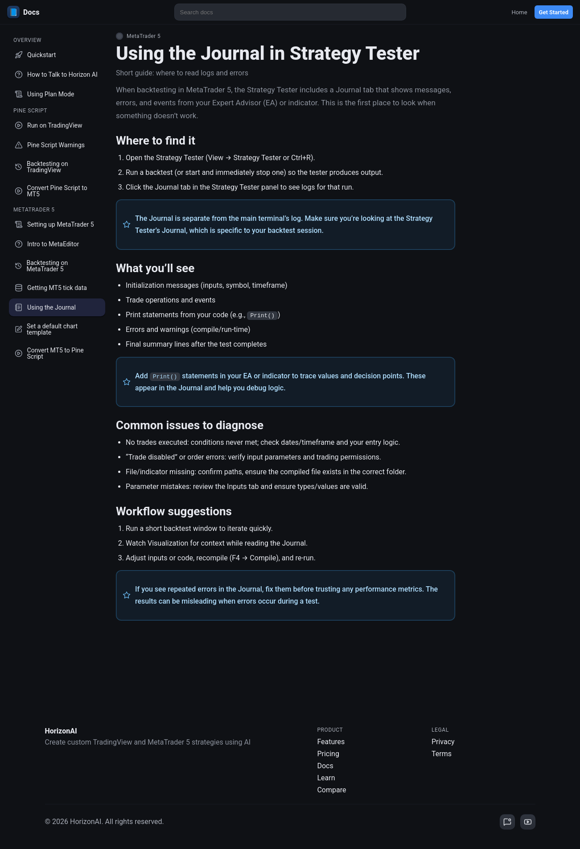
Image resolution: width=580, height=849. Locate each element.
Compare (331, 790)
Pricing (328, 754)
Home (519, 12)
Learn (326, 778)
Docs (325, 766)
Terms (442, 754)
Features (331, 741)
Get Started (553, 12)
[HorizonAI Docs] (60, 12)
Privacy (443, 741)
